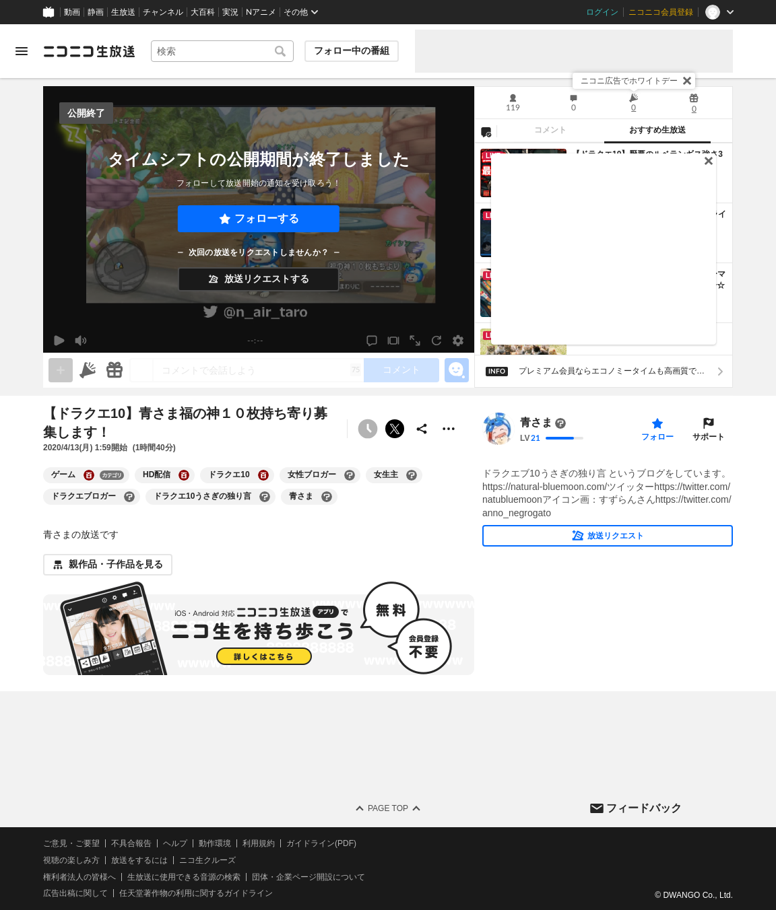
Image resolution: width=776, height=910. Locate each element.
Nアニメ (261, 12)
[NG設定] (485, 131)
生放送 (123, 12)
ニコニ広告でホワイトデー (629, 80)
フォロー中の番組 (351, 50)
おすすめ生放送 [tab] (657, 130)
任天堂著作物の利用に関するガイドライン (196, 894)
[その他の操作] (448, 428)
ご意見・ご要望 (71, 843)
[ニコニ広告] (87, 370)
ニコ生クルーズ (207, 860)
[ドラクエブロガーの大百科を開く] (129, 496)
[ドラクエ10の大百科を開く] (263, 475)
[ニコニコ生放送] (89, 51)
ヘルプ (175, 843)
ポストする (394, 428)
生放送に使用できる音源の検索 (183, 877)
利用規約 (259, 843)
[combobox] (222, 51)
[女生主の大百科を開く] (411, 475)
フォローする (266, 218)
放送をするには (139, 860)
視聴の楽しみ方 (71, 860)
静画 (96, 12)
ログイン (602, 12)
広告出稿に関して (75, 894)
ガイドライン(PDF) (321, 843)
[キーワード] (222, 51)
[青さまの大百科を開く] (326, 496)
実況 (230, 12)
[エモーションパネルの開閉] (457, 370)
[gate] (60, 370)
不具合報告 (131, 843)
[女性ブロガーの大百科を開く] (349, 475)
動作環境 (215, 843)
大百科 (203, 12)
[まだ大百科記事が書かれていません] (560, 423)
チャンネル (163, 12)
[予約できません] (367, 428)
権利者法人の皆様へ (79, 877)
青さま (536, 423)
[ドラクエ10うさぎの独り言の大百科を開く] (264, 496)
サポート (708, 437)
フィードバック (644, 808)
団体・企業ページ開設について (308, 877)
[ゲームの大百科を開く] (89, 475)
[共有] (421, 428)
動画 (72, 12)
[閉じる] (687, 81)
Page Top (388, 808)
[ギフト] (114, 370)
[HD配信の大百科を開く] (184, 475)
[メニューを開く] (21, 51)
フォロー (657, 437)
